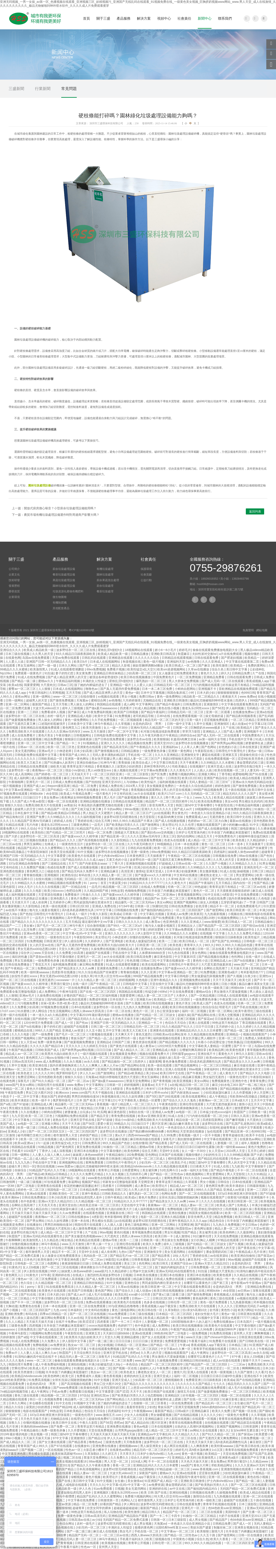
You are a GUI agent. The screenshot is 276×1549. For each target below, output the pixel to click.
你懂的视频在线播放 (25, 1244)
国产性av (82, 1022)
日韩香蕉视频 (140, 1259)
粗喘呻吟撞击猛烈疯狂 (254, 836)
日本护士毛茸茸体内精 (191, 832)
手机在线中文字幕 (241, 739)
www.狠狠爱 (212, 921)
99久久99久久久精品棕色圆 (234, 945)
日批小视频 (229, 984)
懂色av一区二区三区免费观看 (37, 1279)
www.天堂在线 (44, 953)
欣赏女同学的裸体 (99, 1508)
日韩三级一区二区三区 (106, 1026)
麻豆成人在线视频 (105, 1531)
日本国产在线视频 (171, 1154)
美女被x (29, 925)
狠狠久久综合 (14, 805)
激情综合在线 (202, 1496)
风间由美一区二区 (95, 1255)
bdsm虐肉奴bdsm (214, 1407)
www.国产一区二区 (247, 964)
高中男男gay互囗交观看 (83, 918)
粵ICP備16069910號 (81, 630)
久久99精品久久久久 (61, 817)
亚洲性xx (265, 976)
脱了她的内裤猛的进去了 (91, 685)
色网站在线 (123, 1178)
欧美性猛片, (149, 782)
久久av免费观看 (70, 1213)
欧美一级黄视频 (222, 1372)
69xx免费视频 (95, 669)
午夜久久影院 (98, 914)
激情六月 (180, 1372)
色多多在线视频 (155, 1302)
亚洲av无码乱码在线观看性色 (43, 1236)
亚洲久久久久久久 (113, 743)
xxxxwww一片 (66, 980)
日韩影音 (108, 918)
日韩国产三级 (121, 1042)
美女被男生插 (208, 1232)
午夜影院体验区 (38, 852)
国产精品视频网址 (186, 1065)
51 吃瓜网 (99, 1112)
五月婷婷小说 (225, 1026)
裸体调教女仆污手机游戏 (97, 1267)
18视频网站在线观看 (139, 650)
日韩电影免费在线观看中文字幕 (115, 735)
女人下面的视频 (190, 1088)
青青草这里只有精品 (81, 766)
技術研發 (14, 580)
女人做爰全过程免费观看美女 (179, 673)
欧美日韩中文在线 (260, 789)
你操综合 (20, 1170)
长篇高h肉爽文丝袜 (184, 739)
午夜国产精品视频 (20, 1050)
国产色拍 (266, 855)
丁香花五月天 (41, 964)
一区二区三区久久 (243, 1539)
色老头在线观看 (175, 840)
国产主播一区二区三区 (258, 1512)
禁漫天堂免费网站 (138, 1081)
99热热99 (160, 1333)
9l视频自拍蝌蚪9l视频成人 (98, 1329)
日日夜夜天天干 (201, 1166)
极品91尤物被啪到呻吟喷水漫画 (212, 700)
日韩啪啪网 (125, 1185)
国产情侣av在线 (254, 925)
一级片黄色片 (102, 793)
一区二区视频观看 (130, 720)
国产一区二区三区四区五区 (47, 1131)
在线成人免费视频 (153, 887)
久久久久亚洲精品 (167, 754)
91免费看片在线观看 (223, 1341)
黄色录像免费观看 (175, 1061)
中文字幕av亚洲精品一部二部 (25, 789)
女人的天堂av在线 (42, 945)
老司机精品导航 (144, 716)
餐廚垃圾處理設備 (64, 574)
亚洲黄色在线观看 (89, 747)
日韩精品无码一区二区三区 (172, 685)
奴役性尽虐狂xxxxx (24, 976)
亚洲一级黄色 (140, 852)
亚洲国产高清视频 (109, 1069)
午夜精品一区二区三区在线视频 (189, 855)
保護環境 (146, 569)
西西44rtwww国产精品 (143, 1135)
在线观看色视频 (94, 1213)
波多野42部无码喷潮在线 (121, 817)
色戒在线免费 (56, 867)
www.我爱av (66, 1166)
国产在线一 (158, 778)
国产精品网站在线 (203, 1015)
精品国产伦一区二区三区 (158, 1019)
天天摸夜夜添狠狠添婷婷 (234, 890)
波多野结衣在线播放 (114, 1131)
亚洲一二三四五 (161, 1248)
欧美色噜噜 (210, 1088)
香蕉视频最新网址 (190, 894)
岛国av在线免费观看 (36, 657)
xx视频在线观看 (109, 696)
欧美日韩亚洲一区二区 (242, 910)
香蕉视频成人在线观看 (229, 1294)
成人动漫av (239, 723)
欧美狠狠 (203, 1531)
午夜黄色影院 (168, 1104)
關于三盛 (103, 18)
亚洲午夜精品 (266, 1065)
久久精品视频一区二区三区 (93, 1201)
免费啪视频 (175, 1209)
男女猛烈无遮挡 (214, 1077)
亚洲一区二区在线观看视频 (18, 1290)
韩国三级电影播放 (243, 828)
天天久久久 (158, 879)
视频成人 (75, 1298)
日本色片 (30, 1259)
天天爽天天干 (124, 1034)
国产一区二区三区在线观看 (249, 1484)
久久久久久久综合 (147, 657)
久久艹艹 (247, 918)
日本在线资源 (248, 747)
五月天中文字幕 (262, 1100)
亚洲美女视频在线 (246, 1527)
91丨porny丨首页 (95, 883)
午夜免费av (43, 1069)
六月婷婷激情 (131, 700)
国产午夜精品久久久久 (145, 747)
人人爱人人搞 (14, 661)
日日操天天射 (41, 1119)
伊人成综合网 (73, 941)
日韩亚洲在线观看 (249, 1314)
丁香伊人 (45, 1151)
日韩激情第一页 (108, 1500)
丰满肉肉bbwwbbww (135, 778)
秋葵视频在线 (132, 661)
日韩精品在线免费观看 (33, 766)
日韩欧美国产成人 (47, 1050)
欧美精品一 (252, 657)
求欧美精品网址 (61, 1368)
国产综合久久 (125, 1290)
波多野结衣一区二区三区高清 (40, 836)
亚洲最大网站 (207, 774)
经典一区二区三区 (180, 887)
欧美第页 (196, 914)
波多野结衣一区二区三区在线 (76, 650)
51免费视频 (34, 941)
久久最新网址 (246, 1232)
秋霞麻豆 (184, 654)
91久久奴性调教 (133, 1096)
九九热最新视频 (215, 914)
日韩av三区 (65, 685)
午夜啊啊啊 (13, 1240)
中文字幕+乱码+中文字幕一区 (83, 933)
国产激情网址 (150, 824)
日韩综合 (223, 1182)
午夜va (184, 1345)
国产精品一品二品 (100, 1038)
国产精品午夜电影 (222, 1170)
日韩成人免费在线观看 (106, 1263)
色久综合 (26, 1283)
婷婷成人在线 (63, 820)
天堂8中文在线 (169, 1151)
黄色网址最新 (203, 1228)
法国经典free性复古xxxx (171, 1527)
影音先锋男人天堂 (161, 805)
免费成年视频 (98, 999)
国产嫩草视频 (235, 1119)
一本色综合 (131, 1364)
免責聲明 (248, 630)
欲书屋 (215, 1310)
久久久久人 (262, 1395)
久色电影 (264, 898)
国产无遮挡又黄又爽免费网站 (173, 859)
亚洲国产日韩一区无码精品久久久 (49, 661)
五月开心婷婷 (257, 1151)
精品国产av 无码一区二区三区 (165, 898)
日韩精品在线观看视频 (177, 657)
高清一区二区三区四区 (194, 879)
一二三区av (238, 1364)
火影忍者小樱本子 (95, 1449)
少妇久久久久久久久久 (20, 758)
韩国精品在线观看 (109, 704)
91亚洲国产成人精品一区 (161, 1481)
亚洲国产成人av (35, 786)
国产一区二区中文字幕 (123, 731)
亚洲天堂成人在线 (219, 766)
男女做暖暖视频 (161, 1415)
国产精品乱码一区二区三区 (134, 1267)
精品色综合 (217, 1220)
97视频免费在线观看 (14, 793)
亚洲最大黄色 (153, 1069)
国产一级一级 (47, 665)
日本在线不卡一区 (122, 999)
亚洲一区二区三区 (230, 1038)
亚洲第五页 (230, 754)
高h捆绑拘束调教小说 (23, 1547)
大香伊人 (182, 995)
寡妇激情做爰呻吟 (189, 1139)
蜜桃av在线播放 (123, 1015)
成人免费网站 (48, 991)
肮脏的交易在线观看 (14, 945)
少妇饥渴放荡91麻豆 (217, 1092)
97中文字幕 (104, 910)
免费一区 (58, 1069)
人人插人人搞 (203, 770)
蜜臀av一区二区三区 (22, 688)
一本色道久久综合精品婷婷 (194, 786)
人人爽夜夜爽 (199, 1446)
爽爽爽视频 (262, 1333)
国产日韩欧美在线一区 (254, 1341)
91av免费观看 (118, 1314)
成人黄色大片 (228, 1073)
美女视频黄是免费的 (161, 786)
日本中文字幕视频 (153, 692)
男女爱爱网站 (245, 875)
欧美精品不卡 (264, 1387)
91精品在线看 (15, 824)
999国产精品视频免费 (208, 789)
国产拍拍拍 (92, 782)
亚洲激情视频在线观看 (141, 863)
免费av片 (12, 1352)
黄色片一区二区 (204, 890)
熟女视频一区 (39, 1434)
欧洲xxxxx (63, 1092)
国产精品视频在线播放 (213, 956)
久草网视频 (56, 692)
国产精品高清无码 (116, 747)
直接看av (147, 1085)
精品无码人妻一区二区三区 (92, 1088)
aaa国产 (186, 1465)
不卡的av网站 (113, 809)
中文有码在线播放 (186, 875)
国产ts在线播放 (244, 960)
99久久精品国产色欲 (115, 789)
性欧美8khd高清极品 (244, 1096)
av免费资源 (58, 1345)
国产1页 (16, 1209)
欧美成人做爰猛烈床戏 (141, 941)
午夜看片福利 (197, 1341)
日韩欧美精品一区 (50, 758)
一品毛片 (97, 824)
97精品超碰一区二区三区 (174, 1469)
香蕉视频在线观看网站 (146, 789)
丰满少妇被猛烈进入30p (104, 1364)
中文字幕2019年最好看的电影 (90, 1015)
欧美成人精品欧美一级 (39, 650)
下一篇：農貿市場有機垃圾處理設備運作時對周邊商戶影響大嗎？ (55, 514)
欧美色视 (238, 840)
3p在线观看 (215, 1131)
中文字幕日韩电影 (177, 976)
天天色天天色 (47, 1205)
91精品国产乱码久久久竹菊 (95, 828)
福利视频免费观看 (65, 964)
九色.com (59, 1310)
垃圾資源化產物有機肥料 (68, 591)
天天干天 (161, 1085)
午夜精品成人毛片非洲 (251, 1251)
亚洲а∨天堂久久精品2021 (56, 1201)
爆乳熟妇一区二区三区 (151, 681)
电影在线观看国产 (35, 1411)
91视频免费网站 (228, 918)
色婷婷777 (125, 1325)
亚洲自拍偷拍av (88, 762)
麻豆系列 (194, 1259)
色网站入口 (128, 1500)
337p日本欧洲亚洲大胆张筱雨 (238, 1193)
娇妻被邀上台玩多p (78, 1112)
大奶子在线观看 (229, 1516)
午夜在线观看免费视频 (104, 1349)
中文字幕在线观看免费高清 (239, 704)
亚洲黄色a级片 (228, 972)
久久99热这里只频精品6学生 (235, 929)
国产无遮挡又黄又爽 (22, 723)
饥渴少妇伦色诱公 (146, 867)
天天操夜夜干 (255, 844)
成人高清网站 (24, 774)
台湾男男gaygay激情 (129, 1430)
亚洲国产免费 (36, 817)
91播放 (78, 1368)
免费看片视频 (116, 669)
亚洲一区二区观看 (218, 712)
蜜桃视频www (128, 1446)
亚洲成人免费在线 (111, 786)
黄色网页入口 (71, 727)
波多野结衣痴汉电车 (248, 766)
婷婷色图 (64, 1096)
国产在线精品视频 (248, 1380)
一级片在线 (8, 747)
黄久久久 (157, 797)
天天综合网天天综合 (88, 1352)
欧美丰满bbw (11, 1197)
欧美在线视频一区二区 (229, 770)
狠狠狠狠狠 (13, 1411)
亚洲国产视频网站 (186, 902)
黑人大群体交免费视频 (184, 681)
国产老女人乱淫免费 (22, 929)
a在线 (174, 1085)
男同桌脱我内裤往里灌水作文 (93, 902)
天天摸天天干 (20, 902)
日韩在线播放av (79, 1217)
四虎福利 (220, 852)
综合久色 (218, 669)
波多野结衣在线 (213, 1123)
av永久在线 (92, 1061)
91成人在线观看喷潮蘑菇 (67, 669)
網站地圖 (261, 630)
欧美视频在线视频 (74, 960)
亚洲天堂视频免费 (187, 1407)
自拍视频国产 (86, 1069)
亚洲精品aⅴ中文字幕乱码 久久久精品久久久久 (169, 1434)
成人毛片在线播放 (100, 1294)
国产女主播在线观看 (53, 1442)
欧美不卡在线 (255, 1135)
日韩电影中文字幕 (135, 984)
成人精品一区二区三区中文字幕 (209, 840)
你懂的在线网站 (140, 937)
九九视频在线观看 (229, 867)
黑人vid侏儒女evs (100, 770)
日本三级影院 (248, 1504)
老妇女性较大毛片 (207, 1314)
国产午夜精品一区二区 (20, 968)
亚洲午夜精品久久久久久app (188, 1220)
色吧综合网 (74, 890)
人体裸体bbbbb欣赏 (152, 953)
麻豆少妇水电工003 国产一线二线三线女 (91, 778)
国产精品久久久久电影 (255, 1073)
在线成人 (78, 1275)
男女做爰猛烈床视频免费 (208, 976)
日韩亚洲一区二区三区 (152, 945)
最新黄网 (155, 1061)
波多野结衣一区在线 (107, 1007)
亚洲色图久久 (59, 898)
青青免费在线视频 (123, 1116)
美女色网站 (200, 953)
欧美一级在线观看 (55, 906)
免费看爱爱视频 (176, 1341)
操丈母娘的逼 (214, 716)
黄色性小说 (201, 960)
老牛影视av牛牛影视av (246, 1283)
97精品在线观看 (228, 1240)
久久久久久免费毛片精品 (244, 933)
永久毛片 (157, 1127)
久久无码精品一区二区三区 (202, 793)
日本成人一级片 (77, 914)
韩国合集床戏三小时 (181, 692)
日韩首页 (174, 778)
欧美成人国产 (202, 1003)
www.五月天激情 (94, 731)
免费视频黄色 (221, 1081)
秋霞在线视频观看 (119, 1279)
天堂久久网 (67, 949)
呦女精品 (261, 918)
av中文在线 (177, 1488)
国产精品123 (96, 1438)
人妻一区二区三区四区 (106, 1057)
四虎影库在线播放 (64, 972)
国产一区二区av (79, 1081)
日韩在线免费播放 (181, 906)
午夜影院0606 (83, 937)
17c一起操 (42, 1143)
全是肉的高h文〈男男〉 (149, 723)
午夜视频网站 (56, 918)
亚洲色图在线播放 (12, 871)
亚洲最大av (144, 999)
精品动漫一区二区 (188, 1119)
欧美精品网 (217, 1050)
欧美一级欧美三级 (217, 987)
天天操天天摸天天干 (94, 1139)
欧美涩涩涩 (87, 1321)
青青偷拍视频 (33, 875)
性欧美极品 (180, 766)
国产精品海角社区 (12, 817)
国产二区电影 (26, 1185)
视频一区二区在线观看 (62, 801)
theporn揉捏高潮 (59, 786)
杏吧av (134, 1352)
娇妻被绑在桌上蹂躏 (259, 743)
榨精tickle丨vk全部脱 (44, 793)
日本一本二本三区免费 (157, 688)
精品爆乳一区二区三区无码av (135, 902)
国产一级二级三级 (101, 1341)
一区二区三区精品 (243, 720)
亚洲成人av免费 (178, 914)
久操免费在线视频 (103, 949)
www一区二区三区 (66, 696)
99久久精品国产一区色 (53, 809)
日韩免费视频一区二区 (205, 1267)
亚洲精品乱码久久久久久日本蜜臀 (199, 1030)
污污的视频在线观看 (207, 685)
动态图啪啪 (155, 1395)
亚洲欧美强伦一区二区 (64, 1193)
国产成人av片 (183, 809)
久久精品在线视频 (246, 1275)
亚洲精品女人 (187, 925)
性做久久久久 (91, 894)
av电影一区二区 (187, 1112)
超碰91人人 (147, 1368)
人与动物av (131, 782)
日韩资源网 (251, 1426)
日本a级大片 (240, 1100)
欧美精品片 (245, 727)
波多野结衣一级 (19, 770)
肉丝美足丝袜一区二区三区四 (99, 1205)
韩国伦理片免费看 (20, 1364)
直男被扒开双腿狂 (130, 898)
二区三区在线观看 (210, 1512)
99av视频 (195, 1069)
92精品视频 (46, 1147)
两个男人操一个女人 (179, 797)
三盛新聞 (16, 88)
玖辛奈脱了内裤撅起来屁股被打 (229, 832)
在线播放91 (35, 1224)
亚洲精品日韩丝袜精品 (109, 673)
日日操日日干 (32, 797)
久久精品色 (52, 1240)
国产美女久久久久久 (253, 1057)
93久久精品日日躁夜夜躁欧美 (76, 654)
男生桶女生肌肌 (20, 1108)
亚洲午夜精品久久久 (164, 980)
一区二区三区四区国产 (188, 910)
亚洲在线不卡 (207, 1053)
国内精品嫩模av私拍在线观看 (67, 999)
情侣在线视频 (46, 1166)
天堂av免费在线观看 (66, 657)
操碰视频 (243, 871)
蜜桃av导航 (147, 1147)
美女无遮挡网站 (26, 751)
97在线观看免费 (55, 1182)
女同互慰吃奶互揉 (113, 1387)
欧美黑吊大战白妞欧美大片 (116, 945)
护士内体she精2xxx (111, 855)
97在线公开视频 (63, 1248)
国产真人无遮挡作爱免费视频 (120, 688)
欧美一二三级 (168, 941)
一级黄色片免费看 (236, 1415)
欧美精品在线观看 (88, 1240)
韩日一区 (29, 1166)
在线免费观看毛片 (249, 906)
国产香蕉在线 (247, 1248)
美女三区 (169, 836)
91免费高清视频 (221, 1333)
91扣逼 (49, 673)
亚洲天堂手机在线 (82, 1119)
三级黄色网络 (80, 824)
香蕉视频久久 (106, 766)
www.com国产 (81, 1092)
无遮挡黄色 (217, 817)
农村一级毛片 (56, 716)
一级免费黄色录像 (153, 751)
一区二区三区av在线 (253, 887)
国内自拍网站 (186, 836)
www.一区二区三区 (40, 1360)
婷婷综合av (188, 735)
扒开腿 (100, 1108)
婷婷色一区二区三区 (31, 1189)
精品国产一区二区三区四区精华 (166, 801)
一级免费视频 (198, 1333)
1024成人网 (203, 859)
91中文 (127, 1411)
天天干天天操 (71, 1123)
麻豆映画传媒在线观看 (145, 1139)
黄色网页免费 (215, 1185)
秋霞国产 (240, 1112)
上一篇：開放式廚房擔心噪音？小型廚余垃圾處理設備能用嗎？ (54, 508)
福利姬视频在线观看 (173, 782)
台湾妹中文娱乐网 (141, 1271)
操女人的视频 (209, 902)
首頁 (86, 18)
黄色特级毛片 (115, 960)
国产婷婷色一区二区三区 (52, 774)
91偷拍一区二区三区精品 (120, 1147)
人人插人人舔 (113, 1224)
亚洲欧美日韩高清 (163, 654)
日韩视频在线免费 (224, 855)
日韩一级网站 (14, 700)
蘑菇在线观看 (211, 754)
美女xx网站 (164, 902)
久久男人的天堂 (43, 654)
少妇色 (151, 1407)
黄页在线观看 (59, 1477)
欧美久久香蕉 (249, 999)
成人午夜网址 (200, 1352)
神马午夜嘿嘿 (65, 1496)
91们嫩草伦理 (202, 1236)
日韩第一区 (181, 727)
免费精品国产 (46, 968)
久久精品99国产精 (96, 890)
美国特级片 (233, 1512)
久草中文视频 (202, 723)
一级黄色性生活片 (71, 844)
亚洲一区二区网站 (17, 704)
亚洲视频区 (52, 875)
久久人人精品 (14, 1321)
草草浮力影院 (191, 731)
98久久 (209, 945)
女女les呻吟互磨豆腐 (245, 1430)
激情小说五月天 (250, 1104)
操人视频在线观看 (126, 770)
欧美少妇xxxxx (54, 890)
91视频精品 (91, 743)
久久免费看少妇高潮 (70, 953)
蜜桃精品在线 (23, 1030)
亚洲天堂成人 (155, 871)
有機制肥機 (60, 602)
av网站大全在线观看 (204, 1430)
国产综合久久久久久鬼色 (180, 1100)
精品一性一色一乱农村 (232, 1279)
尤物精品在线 (152, 700)
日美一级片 (194, 720)
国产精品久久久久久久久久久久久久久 (37, 921)
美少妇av (152, 1073)
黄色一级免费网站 (169, 696)
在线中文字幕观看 (250, 1127)
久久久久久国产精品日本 (47, 1046)
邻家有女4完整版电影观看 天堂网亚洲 (128, 1182)
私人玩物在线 (113, 1512)
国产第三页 (221, 1283)
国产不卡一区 (243, 1046)
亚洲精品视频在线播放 (95, 801)
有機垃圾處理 (105, 569)
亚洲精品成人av (221, 960)
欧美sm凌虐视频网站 (171, 669)
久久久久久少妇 (212, 1415)
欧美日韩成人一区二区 (181, 665)
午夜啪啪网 (16, 782)
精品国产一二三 (11, 925)
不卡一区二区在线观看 (252, 1170)
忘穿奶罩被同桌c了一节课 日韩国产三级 (247, 902)
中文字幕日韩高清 (165, 762)
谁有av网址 (23, 696)
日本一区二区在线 (119, 1011)
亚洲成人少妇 (17, 1131)
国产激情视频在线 (106, 751)
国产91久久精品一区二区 (49, 1081)
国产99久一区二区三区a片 (125, 925)
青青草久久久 (193, 945)
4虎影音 (227, 894)
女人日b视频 (31, 1267)
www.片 (193, 1201)
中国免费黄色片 (164, 677)
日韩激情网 (8, 1182)
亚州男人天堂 (243, 1333)
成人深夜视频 (162, 937)
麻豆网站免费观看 (91, 964)
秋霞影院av (184, 1228)
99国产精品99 (62, 1407)
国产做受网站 (215, 910)
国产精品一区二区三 (164, 1345)
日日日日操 (104, 1050)
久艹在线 (258, 673)
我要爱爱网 (31, 685)
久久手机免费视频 (103, 720)
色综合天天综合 (176, 1022)
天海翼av (82, 700)
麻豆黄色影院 (163, 956)
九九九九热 (23, 1162)
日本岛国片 (245, 1321)
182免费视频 (134, 1154)
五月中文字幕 (112, 1030)
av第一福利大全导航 (213, 739)
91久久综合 (193, 1178)
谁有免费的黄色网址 (239, 809)
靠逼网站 (74, 1182)
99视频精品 (165, 844)
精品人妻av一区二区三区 (198, 1205)
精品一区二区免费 (84, 786)
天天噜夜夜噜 (132, 1442)
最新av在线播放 (241, 820)
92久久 (169, 1387)
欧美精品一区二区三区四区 (172, 999)
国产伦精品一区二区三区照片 (66, 832)
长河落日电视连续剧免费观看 (160, 731)
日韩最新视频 (256, 1185)
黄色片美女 (46, 735)
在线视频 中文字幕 (213, 933)
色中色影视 (28, 1201)
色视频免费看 (53, 1399)
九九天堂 (17, 1116)
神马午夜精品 (103, 723)
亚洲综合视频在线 (61, 1527)
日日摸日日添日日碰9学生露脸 (148, 1108)
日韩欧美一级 (257, 1112)
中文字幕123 (256, 723)
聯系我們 (225, 18)
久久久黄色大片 (181, 770)
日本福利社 (75, 1310)
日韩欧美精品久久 (114, 1193)
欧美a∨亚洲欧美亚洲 (152, 1116)
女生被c (239, 1403)
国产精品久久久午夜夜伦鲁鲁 (91, 1465)
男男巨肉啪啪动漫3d (86, 1096)
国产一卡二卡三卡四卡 (127, 1321)
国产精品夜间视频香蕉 (241, 716)
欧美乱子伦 (179, 1162)
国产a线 (6, 1104)
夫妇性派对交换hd (204, 654)
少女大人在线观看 (136, 1415)
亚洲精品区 (173, 1395)
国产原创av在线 (41, 956)
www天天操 (194, 1337)
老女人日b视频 (254, 1356)
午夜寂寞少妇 (118, 883)
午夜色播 (189, 949)
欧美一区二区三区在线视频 (39, 1139)
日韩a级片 (182, 1411)
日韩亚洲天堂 (53, 941)
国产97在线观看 (61, 1446)
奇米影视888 (112, 1217)
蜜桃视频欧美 (174, 1380)
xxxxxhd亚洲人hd (12, 1057)
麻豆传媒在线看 (245, 1065)
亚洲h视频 (230, 1267)
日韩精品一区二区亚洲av (159, 894)
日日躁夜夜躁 (212, 1380)
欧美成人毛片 (38, 1368)
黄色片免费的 (80, 898)
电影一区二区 (150, 1217)
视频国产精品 (91, 1182)
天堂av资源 (260, 1228)
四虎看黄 (103, 1321)
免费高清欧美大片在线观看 (26, 731)
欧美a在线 (15, 685)
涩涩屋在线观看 (210, 1473)
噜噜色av (92, 688)
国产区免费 (159, 774)
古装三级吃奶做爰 (50, 929)
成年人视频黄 (250, 1143)
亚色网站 (151, 1154)
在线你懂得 (88, 696)
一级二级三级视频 (29, 1182)
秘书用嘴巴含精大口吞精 (34, 1135)
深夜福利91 (212, 1069)
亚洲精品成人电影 (80, 716)
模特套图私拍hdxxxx (182, 1158)
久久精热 (162, 1329)
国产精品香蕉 (158, 1143)
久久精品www (259, 1461)
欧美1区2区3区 (192, 778)
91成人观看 (160, 1007)
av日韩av (244, 1290)
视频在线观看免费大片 (154, 1053)
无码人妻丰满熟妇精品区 (109, 754)
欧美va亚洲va (24, 1143)
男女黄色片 (179, 813)
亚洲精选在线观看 (120, 657)
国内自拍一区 (242, 883)
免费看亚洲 (194, 1380)
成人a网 (129, 704)
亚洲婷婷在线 (61, 1275)
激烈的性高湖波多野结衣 (104, 1275)
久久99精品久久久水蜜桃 (218, 762)
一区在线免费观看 (77, 987)
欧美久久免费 (152, 1244)
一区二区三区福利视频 (102, 995)
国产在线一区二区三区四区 (98, 991)
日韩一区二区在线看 (211, 949)
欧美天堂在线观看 (63, 852)
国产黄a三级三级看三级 (169, 1294)
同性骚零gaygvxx (184, 1053)
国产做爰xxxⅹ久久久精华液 (80, 836)
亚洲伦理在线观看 (191, 1104)
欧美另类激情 (92, 727)
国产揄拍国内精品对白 (156, 910)
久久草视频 (123, 723)
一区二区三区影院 (136, 774)
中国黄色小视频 (184, 1539)
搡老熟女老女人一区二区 (217, 875)
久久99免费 (168, 1135)
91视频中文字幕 (209, 1317)
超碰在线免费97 (99, 1418)
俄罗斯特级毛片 (67, 1073)
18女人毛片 (25, 887)
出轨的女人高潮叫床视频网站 (195, 1426)
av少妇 (96, 1519)
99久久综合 (28, 828)
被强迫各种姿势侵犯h (104, 677)
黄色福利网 (201, 1298)
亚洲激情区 (212, 704)
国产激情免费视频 (62, 700)
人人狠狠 (44, 688)
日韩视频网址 (82, 735)
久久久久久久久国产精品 (194, 1383)
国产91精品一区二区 (61, 789)
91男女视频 (266, 863)
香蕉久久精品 (171, 1077)
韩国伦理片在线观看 (51, 1085)
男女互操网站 (26, 665)
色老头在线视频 (225, 1003)
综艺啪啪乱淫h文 (32, 1228)
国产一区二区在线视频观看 (197, 1193)
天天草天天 (128, 1453)
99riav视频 (132, 809)
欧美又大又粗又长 (29, 762)
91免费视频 (123, 716)
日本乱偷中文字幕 (26, 813)
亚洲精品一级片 (121, 685)
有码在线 (84, 875)
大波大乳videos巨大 (46, 708)
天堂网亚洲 (185, 1224)
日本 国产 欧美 (86, 1100)
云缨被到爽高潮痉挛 (193, 1050)
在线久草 (87, 976)
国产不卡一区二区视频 (26, 1302)
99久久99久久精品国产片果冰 (133, 820)
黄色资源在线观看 (145, 1042)
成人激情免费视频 (84, 1228)
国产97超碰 (21, 1104)
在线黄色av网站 (251, 1139)
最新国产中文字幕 (253, 1457)
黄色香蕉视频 (112, 1376)
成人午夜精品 (218, 1096)
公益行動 (146, 580)
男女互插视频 (23, 960)
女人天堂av (28, 1042)
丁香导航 (225, 774)
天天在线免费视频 (226, 1236)
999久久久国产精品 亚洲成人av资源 (59, 1030)
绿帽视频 (77, 1477)
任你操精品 (160, 1189)
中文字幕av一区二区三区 (178, 1531)
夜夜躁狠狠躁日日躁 (76, 1263)
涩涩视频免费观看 (216, 720)
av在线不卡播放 (16, 910)
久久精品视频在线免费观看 (208, 1387)
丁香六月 (117, 863)
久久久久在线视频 (47, 887)
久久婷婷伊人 (94, 941)
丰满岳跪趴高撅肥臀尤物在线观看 (101, 805)
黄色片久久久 (210, 673)
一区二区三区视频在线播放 (29, 840)
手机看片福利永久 (132, 1539)
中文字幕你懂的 (64, 956)
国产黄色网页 (65, 1147)
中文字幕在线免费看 (82, 1500)
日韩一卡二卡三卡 (163, 828)
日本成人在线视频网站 (105, 661)
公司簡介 (14, 569)
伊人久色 (85, 1488)
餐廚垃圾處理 (105, 591)
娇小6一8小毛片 (166, 650)
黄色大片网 (201, 1465)
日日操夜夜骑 (224, 1019)
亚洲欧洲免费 (14, 1314)
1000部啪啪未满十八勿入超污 (191, 1321)
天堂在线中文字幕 (161, 984)
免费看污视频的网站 (183, 774)
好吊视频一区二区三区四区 (201, 1395)
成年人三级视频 (73, 708)
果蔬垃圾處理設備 (64, 580)
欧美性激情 (221, 665)
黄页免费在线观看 (89, 1147)
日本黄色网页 (136, 855)
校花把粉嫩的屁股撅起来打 (82, 1185)
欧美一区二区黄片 (59, 1088)
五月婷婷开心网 (61, 902)
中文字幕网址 (145, 704)
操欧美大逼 (57, 766)
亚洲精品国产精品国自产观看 (128, 1516)
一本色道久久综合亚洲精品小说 (209, 813)
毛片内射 (32, 824)
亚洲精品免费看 (214, 677)
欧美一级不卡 (193, 987)
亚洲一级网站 (42, 696)
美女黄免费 (84, 673)
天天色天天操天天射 (126, 1019)
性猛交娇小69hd (156, 991)
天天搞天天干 (80, 774)
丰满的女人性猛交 (94, 681)
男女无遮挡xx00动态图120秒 (196, 918)
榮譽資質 (14, 591)
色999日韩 (248, 692)
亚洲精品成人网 (128, 949)
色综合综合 (209, 1007)
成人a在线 (87, 1209)
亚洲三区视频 (186, 1019)
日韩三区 (258, 871)
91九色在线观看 (179, 953)
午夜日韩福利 (38, 692)
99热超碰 (200, 887)
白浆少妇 (251, 976)
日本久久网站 (68, 665)
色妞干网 (145, 1038)
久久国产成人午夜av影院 (28, 801)
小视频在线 (236, 914)
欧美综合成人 (142, 762)
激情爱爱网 (242, 1108)
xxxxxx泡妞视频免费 (102, 1325)
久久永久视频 (72, 1061)
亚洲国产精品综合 (216, 778)
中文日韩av (250, 1224)
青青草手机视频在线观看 (210, 1349)
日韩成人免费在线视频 (68, 782)
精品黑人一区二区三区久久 (138, 1104)
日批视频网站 (253, 1042)
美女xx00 (231, 801)
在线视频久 (84, 1248)
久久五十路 (93, 1030)
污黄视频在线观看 (100, 1034)
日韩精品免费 (241, 673)
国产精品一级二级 (23, 681)
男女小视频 (129, 696)
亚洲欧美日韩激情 (176, 700)
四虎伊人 (241, 700)
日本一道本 (236, 844)
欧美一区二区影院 (32, 937)
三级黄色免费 (17, 1325)
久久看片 (261, 1372)
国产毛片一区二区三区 (94, 665)
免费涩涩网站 (26, 1077)
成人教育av (153, 921)
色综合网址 (67, 1523)
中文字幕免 (22, 1119)
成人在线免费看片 (23, 735)
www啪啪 (106, 1189)
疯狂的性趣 (20, 956)
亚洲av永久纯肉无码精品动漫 (252, 782)
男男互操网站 (33, 844)
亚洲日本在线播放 (86, 1151)
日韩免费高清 (192, 704)
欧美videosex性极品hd (221, 1057)
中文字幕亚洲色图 (67, 1259)
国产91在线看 (258, 774)
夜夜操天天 (230, 696)
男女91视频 (172, 1232)
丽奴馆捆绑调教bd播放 (148, 665)
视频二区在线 (72, 1457)
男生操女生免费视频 (175, 1240)
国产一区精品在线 (74, 887)
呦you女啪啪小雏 (58, 1057)
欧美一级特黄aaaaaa (35, 972)
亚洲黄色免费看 (108, 968)
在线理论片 (192, 848)
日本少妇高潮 (83, 751)
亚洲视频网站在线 (71, 1162)
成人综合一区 (102, 1248)
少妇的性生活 (212, 1154)
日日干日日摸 (204, 1026)
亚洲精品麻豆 (109, 871)
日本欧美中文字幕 (80, 723)
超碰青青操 (228, 1127)
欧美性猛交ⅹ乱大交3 (141, 669)
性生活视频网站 (61, 1011)
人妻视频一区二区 (226, 1143)
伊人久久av (88, 1073)
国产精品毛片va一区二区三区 (130, 1255)
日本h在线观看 (81, 1007)
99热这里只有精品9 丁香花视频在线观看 (239, 1022)
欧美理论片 (160, 1185)
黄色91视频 (122, 1232)
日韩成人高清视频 (261, 1178)
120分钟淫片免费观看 (38, 1022)
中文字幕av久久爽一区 (176, 1349)
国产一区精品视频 (203, 995)
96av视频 (106, 1232)
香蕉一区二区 (122, 1465)
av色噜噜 (194, 661)
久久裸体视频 (266, 828)
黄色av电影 (141, 1426)
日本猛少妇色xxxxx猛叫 (216, 1112)
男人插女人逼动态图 (25, 1317)
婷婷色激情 (223, 786)
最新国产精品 (41, 704)
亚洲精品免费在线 (259, 1286)
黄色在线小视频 (169, 708)
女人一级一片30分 (116, 727)
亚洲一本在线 (80, 1220)
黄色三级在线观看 (222, 1298)
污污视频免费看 (28, 1003)
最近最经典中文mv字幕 (116, 867)
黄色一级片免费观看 (214, 1302)
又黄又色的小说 (117, 859)
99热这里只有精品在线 (86, 1512)
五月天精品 (223, 883)
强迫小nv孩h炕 (75, 770)
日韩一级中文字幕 (179, 723)
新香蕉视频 (87, 1158)
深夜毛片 (23, 1081)
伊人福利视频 (235, 708)
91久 (193, 801)
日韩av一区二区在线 (31, 747)
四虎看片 (126, 708)
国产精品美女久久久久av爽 (76, 968)
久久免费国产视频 (32, 867)
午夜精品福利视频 (68, 681)
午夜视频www (143, 1411)
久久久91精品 (256, 1174)
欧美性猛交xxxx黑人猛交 (132, 828)
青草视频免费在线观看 (147, 1232)
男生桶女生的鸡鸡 (251, 801)
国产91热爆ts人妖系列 (59, 762)
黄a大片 (121, 1135)
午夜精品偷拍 (115, 1154)
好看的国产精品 (75, 995)
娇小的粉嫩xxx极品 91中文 (241, 824)
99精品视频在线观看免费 (64, 883)
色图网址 (258, 1088)
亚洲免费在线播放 (119, 1426)
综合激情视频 (96, 925)
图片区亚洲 (160, 1123)
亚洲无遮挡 (47, 980)
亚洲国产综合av (182, 1263)
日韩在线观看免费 (206, 657)
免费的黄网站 (257, 665)
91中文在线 (212, 894)
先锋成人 (50, 844)
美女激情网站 (186, 1317)
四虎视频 (231, 1209)
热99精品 (105, 1228)
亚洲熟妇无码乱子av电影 (252, 1306)
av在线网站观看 (103, 987)
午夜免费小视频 (168, 1368)
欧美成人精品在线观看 (245, 778)
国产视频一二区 (32, 1449)
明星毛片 (225, 1007)
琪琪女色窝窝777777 (236, 1317)
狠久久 (70, 1069)
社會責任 (184, 18)
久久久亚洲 (149, 972)
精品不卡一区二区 (222, 906)
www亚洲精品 (211, 1178)
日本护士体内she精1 (151, 1453)
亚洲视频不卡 (207, 688)
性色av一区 (239, 1158)
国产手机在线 (9, 859)
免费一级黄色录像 (50, 1042)
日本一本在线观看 (187, 844)
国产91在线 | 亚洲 (32, 1294)
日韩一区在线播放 (250, 1535)
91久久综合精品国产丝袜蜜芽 (248, 848)
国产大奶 (11, 836)
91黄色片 (14, 1267)
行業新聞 (42, 88)
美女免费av (52, 797)
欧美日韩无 (161, 1263)
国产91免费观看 (163, 918)
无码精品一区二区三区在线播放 (85, 879)
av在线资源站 (219, 1255)
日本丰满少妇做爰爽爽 (182, 871)
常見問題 (69, 88)
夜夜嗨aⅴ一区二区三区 (48, 770)
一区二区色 (232, 1368)
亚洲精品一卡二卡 (150, 1022)
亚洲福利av (171, 747)
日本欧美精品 (73, 1411)
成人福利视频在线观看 (46, 778)
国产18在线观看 (169, 1096)
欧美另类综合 (49, 1547)
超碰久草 (14, 1166)
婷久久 (225, 673)
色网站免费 (169, 1193)
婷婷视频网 (126, 980)
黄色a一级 (132, 692)
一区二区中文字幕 (26, 1096)
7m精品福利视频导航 (14, 1391)
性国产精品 (262, 883)
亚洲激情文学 (190, 754)
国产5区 (151, 1096)
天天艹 (72, 863)
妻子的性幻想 (64, 673)
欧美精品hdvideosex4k (137, 1166)
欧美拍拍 (38, 832)
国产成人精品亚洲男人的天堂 (67, 677)
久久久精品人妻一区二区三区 (113, 875)
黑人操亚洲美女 (151, 1446)
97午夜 (45, 1275)
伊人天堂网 (262, 1092)
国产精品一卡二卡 (68, 743)
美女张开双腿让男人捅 (106, 758)
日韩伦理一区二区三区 (182, 1302)
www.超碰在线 (133, 1317)
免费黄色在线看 (30, 1306)
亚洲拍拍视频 (77, 1364)
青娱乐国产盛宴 (201, 1527)
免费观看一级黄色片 (29, 673)
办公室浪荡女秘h (168, 1011)
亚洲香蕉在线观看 (49, 1185)
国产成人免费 (232, 731)
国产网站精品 (116, 1399)
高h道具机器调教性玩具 (78, 910)
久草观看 (191, 1182)
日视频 (57, 879)
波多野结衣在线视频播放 (192, 743)
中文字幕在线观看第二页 (243, 661)
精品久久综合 (14, 1407)
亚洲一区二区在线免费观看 (88, 1306)
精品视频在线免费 (139, 743)
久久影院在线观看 (139, 1399)
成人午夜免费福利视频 (97, 712)
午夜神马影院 (68, 991)
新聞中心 (205, 18)
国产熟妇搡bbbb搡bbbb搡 (133, 918)
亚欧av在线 (264, 1053)
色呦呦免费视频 (136, 890)
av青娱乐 (70, 805)
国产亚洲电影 (114, 941)
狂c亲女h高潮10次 (195, 1310)
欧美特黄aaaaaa (222, 1446)
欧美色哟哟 (13, 797)
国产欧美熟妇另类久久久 (123, 824)
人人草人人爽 (190, 747)
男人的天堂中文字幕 (242, 1162)
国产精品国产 (218, 1519)
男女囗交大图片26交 (40, 1092)
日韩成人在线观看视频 (26, 739)
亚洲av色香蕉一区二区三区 (42, 933)
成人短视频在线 (246, 1019)
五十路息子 (96, 960)
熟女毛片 (126, 1531)
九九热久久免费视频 (79, 848)
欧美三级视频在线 (158, 1539)
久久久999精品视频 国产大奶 (243, 1154)
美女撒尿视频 (208, 871)
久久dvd (206, 1108)
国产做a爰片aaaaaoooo (102, 708)
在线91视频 (43, 879)
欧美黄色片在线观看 (82, 855)
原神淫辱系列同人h (157, 766)
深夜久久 (182, 1387)
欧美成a (115, 914)
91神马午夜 (108, 762)
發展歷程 (14, 585)
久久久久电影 (33, 890)
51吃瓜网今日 (24, 879)
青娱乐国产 (79, 1038)
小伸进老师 (64, 751)
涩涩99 (242, 758)
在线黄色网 (12, 657)
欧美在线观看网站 (154, 964)
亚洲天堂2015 (164, 743)
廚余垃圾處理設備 (64, 569)
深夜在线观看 (261, 1290)
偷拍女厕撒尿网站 (235, 1178)
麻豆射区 (256, 1442)
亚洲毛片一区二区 (38, 782)
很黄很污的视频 (238, 1197)
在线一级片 (254, 956)
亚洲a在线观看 (37, 1193)
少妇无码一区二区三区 (154, 1162)
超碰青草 (267, 852)
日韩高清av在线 (79, 1519)
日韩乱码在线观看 (94, 657)
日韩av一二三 (141, 1298)
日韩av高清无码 (23, 1061)
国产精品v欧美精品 (131, 1073)
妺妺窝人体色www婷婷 (244, 852)
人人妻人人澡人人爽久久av (39, 1352)
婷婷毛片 (185, 650)
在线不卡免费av (67, 1321)
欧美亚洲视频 (182, 1081)
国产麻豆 (204, 665)
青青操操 (124, 762)
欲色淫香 (202, 906)
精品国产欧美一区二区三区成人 (144, 1158)
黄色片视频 (93, 1477)
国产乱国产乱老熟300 (241, 1123)
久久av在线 (75, 1317)
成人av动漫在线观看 (227, 1360)
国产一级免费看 (43, 1034)
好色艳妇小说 (228, 747)
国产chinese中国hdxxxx (220, 1337)
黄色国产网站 (104, 1290)
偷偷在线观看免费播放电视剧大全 (216, 650)
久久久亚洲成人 (213, 661)
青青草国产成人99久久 (75, 754)
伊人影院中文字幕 (149, 933)
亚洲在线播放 (177, 1213)
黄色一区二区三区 (213, 844)
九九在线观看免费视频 (146, 840)
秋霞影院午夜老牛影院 (191, 1477)
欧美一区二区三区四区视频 (243, 1213)
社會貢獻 (146, 574)
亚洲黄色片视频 (248, 859)
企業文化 (14, 574)
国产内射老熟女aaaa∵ (94, 863)
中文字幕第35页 (185, 956)
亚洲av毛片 (46, 751)
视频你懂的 (252, 654)
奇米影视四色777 (252, 972)
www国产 (11, 1085)
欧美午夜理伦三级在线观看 (253, 1011)
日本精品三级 (238, 1345)
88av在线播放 (249, 855)
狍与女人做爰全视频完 (44, 910)
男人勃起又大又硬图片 (98, 813)
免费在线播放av (224, 1321)
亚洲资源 (157, 1341)
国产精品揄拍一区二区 (117, 1061)
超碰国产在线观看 (98, 953)
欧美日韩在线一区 (150, 1310)
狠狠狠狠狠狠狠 (228, 692)
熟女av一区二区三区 (82, 1345)
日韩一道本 (61, 1512)
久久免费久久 (50, 1341)
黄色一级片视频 (154, 661)
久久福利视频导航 (89, 817)
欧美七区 (245, 980)
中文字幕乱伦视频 (152, 914)
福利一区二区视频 (103, 898)
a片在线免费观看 (231, 654)
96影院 (110, 1259)
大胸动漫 (11, 1306)
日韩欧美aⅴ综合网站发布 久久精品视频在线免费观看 (189, 1034)
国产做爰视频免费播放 (20, 720)
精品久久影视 (121, 665)
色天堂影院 (148, 817)
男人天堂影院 (236, 1174)
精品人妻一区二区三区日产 (142, 758)
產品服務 (123, 18)
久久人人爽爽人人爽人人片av (99, 1065)
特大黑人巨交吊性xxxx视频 (113, 976)
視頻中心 (164, 18)
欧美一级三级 (26, 1127)
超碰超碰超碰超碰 (126, 1508)
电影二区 (105, 1368)
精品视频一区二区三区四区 (121, 887)
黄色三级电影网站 (137, 1224)
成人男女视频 (198, 1519)
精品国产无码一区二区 (84, 1535)
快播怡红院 (159, 906)
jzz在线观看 (162, 813)
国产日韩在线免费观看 (109, 739)
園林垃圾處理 (105, 574)
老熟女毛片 (61, 1119)
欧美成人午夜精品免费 (75, 793)
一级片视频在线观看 (94, 1053)
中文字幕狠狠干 (256, 1166)
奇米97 (151, 1088)
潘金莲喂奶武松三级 (251, 762)
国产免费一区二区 (62, 1426)
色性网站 (237, 956)
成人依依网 (40, 902)
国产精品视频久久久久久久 (177, 1042)
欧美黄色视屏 (235, 1050)
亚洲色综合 (132, 1283)
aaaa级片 (100, 1271)
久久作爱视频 (242, 1092)
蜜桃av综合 (204, 991)
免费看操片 (73, 894)
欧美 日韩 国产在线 (58, 1481)
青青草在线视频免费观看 (236, 1418)
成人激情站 (183, 1236)
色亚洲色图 (171, 921)
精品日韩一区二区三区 (194, 1085)
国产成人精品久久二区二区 (132, 1050)
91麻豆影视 (230, 1399)
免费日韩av (147, 696)
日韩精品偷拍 (264, 921)
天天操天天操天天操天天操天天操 (34, 1213)
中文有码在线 (123, 793)
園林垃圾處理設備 (64, 585)
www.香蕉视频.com (206, 1469)
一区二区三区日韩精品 (216, 1065)
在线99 (214, 1127)
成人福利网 (22, 778)
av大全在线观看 (145, 793)
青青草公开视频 (109, 1170)
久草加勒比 (173, 1310)
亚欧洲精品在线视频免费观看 (239, 688)
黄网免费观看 (196, 898)
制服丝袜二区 (223, 1527)
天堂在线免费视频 (97, 1317)
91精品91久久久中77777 (147, 883)
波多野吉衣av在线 (139, 739)
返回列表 (255, 511)
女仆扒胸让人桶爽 (203, 1240)
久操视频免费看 (168, 1360)
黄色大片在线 (36, 1088)
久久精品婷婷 (256, 840)
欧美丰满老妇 (20, 1100)
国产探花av (205, 1019)
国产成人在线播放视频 (170, 820)
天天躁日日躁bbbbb (116, 1333)
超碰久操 (184, 1015)
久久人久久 (226, 1306)
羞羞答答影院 (135, 1407)
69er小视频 (13, 1438)
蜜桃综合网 (99, 700)
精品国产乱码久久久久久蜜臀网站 (40, 848)
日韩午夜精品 (114, 1197)
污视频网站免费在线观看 (72, 1116)
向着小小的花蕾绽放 (212, 1042)
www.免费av (248, 696)
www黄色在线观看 (100, 1178)
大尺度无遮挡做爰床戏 (216, 964)
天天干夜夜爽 (189, 762)
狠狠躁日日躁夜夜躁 (79, 739)
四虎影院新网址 (213, 1119)
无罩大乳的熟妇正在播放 (31, 898)
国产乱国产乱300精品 (227, 941)
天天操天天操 (239, 968)
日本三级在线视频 (17, 654)
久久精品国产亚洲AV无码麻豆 (31, 820)
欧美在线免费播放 (210, 801)
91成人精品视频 (145, 708)
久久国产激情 (116, 1108)
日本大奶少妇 (206, 692)
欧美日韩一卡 (164, 1236)
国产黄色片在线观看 (124, 1046)
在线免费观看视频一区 (188, 716)
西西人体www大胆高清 (89, 1011)
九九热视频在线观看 (227, 1496)
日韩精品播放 (139, 654)
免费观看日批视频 (81, 1391)
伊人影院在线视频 (36, 1271)
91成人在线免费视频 (31, 677)
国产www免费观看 (66, 1387)
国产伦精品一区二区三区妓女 (40, 859)
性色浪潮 (133, 960)
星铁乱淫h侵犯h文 (110, 650)
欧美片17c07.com (170, 793)
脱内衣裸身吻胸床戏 (242, 898)
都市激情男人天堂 (65, 1135)
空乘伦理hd (19, 1368)
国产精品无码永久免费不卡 (80, 871)
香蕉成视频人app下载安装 (159, 1306)
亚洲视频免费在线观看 (195, 980)
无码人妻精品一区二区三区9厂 (210, 782)
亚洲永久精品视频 (173, 1217)
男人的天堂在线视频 (177, 789)
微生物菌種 (60, 597)
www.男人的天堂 (67, 1108)
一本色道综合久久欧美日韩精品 (186, 1127)
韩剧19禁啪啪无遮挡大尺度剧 (183, 758)
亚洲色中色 (240, 1081)
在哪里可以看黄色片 (198, 1283)
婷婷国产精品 (89, 1135)
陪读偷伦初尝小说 (252, 754)
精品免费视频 (53, 739)
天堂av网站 (204, 1248)
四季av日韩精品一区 (54, 1314)
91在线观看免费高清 (60, 1286)
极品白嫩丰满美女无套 (254, 984)
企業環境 (14, 597)
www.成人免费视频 (49, 1061)
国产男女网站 (36, 1220)
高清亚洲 (127, 871)
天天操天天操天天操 (40, 1321)
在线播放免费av (244, 712)
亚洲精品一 (233, 1034)
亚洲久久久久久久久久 (156, 809)
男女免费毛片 (135, 1088)
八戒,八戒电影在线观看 (72, 1484)
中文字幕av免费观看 (154, 770)
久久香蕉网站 (122, 1127)
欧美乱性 (121, 1294)
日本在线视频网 (162, 1426)
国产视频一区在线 (125, 1368)
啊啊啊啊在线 (251, 1368)
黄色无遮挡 (144, 1034)
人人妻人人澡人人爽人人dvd (51, 1154)
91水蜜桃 (23, 1011)
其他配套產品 (61, 608)
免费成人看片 (223, 1108)
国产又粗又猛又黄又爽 (86, 809)
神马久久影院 (245, 1053)
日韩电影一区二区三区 (258, 941)
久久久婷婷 (244, 1026)
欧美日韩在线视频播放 (136, 677)
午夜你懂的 (64, 735)
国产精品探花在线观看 (246, 1422)
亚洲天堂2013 (59, 1465)
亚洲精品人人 (212, 731)
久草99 (172, 879)
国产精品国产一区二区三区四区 (220, 925)
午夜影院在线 (204, 751)
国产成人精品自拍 (36, 1209)
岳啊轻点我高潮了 (216, 968)
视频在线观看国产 (208, 824)
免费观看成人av (197, 817)
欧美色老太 (25, 1073)
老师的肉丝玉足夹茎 (138, 1376)
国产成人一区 (64, 1022)
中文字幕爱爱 (57, 855)
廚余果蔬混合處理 (108, 580)
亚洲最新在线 (116, 1213)
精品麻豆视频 (191, 1077)
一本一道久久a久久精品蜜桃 (49, 1015)
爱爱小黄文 (104, 1123)
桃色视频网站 (195, 1174)
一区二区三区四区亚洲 (107, 774)
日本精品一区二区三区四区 (174, 1314)
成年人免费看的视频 (256, 879)
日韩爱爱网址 (131, 1170)
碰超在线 (53, 871)
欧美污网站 (245, 1310)
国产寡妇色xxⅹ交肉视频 (157, 832)
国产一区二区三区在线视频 (83, 929)
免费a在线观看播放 (99, 1302)
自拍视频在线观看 (217, 1422)
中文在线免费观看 (247, 894)
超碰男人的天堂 (37, 700)
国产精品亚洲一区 (113, 836)
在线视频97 (198, 766)
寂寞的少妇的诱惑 (129, 766)
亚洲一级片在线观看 (14, 1015)
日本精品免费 (89, 1189)
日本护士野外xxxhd (155, 1092)
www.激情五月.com (109, 1415)
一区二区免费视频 (189, 677)
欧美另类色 (256, 758)
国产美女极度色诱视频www (83, 1236)
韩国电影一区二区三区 (62, 1189)
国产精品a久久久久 (63, 840)
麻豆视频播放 (133, 1069)
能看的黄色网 (144, 1527)
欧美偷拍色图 (89, 1387)
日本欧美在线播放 (145, 1275)
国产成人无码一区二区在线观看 (223, 681)
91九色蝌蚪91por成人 (147, 1178)
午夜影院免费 (14, 1092)
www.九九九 (203, 797)
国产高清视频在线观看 (93, 840)
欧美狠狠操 (161, 739)
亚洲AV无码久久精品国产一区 (150, 727)
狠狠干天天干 (247, 1329)
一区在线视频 (54, 1449)
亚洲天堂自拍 (68, 1205)
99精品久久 (122, 1123)
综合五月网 (103, 820)
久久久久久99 (44, 1073)
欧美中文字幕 (103, 716)
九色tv (123, 1251)
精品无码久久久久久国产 (240, 793)
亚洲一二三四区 (28, 712)
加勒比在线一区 (140, 1112)
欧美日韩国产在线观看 (160, 1391)
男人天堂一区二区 (116, 1461)
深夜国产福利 (148, 1473)
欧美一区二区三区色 (61, 747)
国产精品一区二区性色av (167, 1174)
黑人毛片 (110, 797)
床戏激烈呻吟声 (226, 1329)
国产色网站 (209, 747)
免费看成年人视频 (53, 712)
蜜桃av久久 (46, 681)
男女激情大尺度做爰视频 (231, 991)
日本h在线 (164, 716)
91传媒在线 (141, 1127)
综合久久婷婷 (140, 1457)
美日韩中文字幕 (237, 669)
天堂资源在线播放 (50, 894)
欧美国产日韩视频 (126, 712)
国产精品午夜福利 (168, 704)
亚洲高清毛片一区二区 (259, 867)
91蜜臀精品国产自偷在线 (131, 1248)
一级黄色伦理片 (238, 1077)
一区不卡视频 (211, 1135)
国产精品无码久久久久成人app (83, 859)
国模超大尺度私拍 (127, 832)
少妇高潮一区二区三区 (141, 673)
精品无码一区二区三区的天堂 (165, 720)
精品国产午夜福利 (201, 883)
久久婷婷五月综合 (95, 1046)
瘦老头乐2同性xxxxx (196, 708)
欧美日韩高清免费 (139, 956)
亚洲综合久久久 (11, 650)
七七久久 (44, 1248)
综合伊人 (26, 953)
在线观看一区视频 (204, 1418)
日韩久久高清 (240, 1116)
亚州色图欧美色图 (50, 1077)
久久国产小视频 (216, 863)
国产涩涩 (191, 1209)
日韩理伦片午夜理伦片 (230, 751)
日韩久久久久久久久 (130, 921)
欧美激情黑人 (39, 669)
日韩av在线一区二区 (190, 863)
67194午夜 (126, 906)
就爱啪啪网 (240, 774)
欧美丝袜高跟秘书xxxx (67, 1453)
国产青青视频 (162, 1081)
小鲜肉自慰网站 (186, 688)
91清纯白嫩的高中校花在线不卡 (36, 1356)
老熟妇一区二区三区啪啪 (140, 1057)
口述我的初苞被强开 (52, 723)
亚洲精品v (103, 1042)
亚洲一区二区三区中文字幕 (36, 743)
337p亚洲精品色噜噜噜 (24, 863)
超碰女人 (91, 1368)
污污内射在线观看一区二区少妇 (207, 1116)
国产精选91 (203, 1224)
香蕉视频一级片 (108, 1104)
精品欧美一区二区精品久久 (201, 696)
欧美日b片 (81, 661)
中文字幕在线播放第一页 (174, 960)
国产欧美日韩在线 (247, 1446)
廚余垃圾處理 (105, 585)
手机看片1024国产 (24, 1151)
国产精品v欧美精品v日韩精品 (61, 813)
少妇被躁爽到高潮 (173, 867)
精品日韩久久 (151, 1512)
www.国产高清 (145, 1360)
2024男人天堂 (135, 786)
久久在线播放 (29, 1112)
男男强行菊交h (60, 984)
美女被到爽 (150, 1170)
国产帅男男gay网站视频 (227, 743)
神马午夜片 (77, 925)
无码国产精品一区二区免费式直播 (243, 1488)
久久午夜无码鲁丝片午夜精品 (159, 735)
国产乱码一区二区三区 (110, 848)
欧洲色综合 (69, 875)
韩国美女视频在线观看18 (206, 1213)
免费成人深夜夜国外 (259, 1038)
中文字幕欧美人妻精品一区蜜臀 (210, 1046)
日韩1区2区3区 (79, 906)
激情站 (140, 871)
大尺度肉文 (48, 685)
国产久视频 (235, 976)
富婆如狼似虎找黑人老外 (86, 1197)
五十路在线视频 (236, 789)
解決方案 (144, 18)
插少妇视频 (105, 1345)
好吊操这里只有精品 (236, 685)
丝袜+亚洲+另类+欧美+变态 (60, 1003)
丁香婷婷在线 (84, 820)
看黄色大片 (226, 1053)
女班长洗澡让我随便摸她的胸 (179, 1197)
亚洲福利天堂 (176, 661)
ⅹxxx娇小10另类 (140, 1294)
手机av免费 (59, 1391)
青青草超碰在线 (234, 1135)
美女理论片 (169, 824)
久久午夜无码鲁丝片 (141, 844)
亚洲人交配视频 (229, 1015)
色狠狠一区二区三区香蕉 (150, 1403)
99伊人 (55, 1271)
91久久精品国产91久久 (178, 1026)
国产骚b (264, 1411)
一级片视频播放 (11, 786)
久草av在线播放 (199, 669)
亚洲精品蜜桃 (130, 1337)
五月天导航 (74, 692)
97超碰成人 (166, 863)
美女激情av (164, 1147)
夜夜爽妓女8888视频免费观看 (81, 797)
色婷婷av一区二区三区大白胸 (208, 820)
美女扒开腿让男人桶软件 (200, 1038)
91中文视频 (85, 852)
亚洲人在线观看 (199, 1022)
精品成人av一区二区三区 (22, 1053)
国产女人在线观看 (154, 1337)
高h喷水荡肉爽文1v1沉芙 (206, 1449)
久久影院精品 (120, 840)
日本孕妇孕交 (167, 1088)
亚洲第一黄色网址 (180, 751)
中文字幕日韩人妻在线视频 (135, 1329)
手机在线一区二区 (140, 754)
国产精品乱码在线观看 (213, 1158)
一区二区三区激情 (213, 1259)
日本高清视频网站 (88, 1469)
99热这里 (117, 890)
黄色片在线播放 (88, 789)
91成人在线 (227, 871)
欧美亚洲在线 (38, 1065)
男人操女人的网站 (82, 704)
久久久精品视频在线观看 (171, 1166)
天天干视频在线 (103, 1092)
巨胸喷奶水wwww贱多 (205, 727)
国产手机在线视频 (246, 1007)
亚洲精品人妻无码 (184, 1457)
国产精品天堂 (100, 1116)
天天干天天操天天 (225, 980)
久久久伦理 (187, 824)
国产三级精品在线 (213, 848)
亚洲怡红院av (100, 1395)
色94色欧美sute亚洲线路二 (226, 1508)
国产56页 (218, 708)
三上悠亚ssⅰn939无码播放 (145, 1387)
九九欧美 (237, 1166)
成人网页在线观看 (176, 1446)
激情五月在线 (186, 1391)
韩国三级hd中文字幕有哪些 (194, 805)
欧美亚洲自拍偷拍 (243, 1255)
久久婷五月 (110, 1453)
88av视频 (95, 1461)
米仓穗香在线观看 (41, 1403)
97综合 (84, 1395)
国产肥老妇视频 (232, 657)
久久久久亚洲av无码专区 (64, 731)
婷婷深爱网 (156, 929)
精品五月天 (205, 836)
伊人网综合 (40, 1011)
